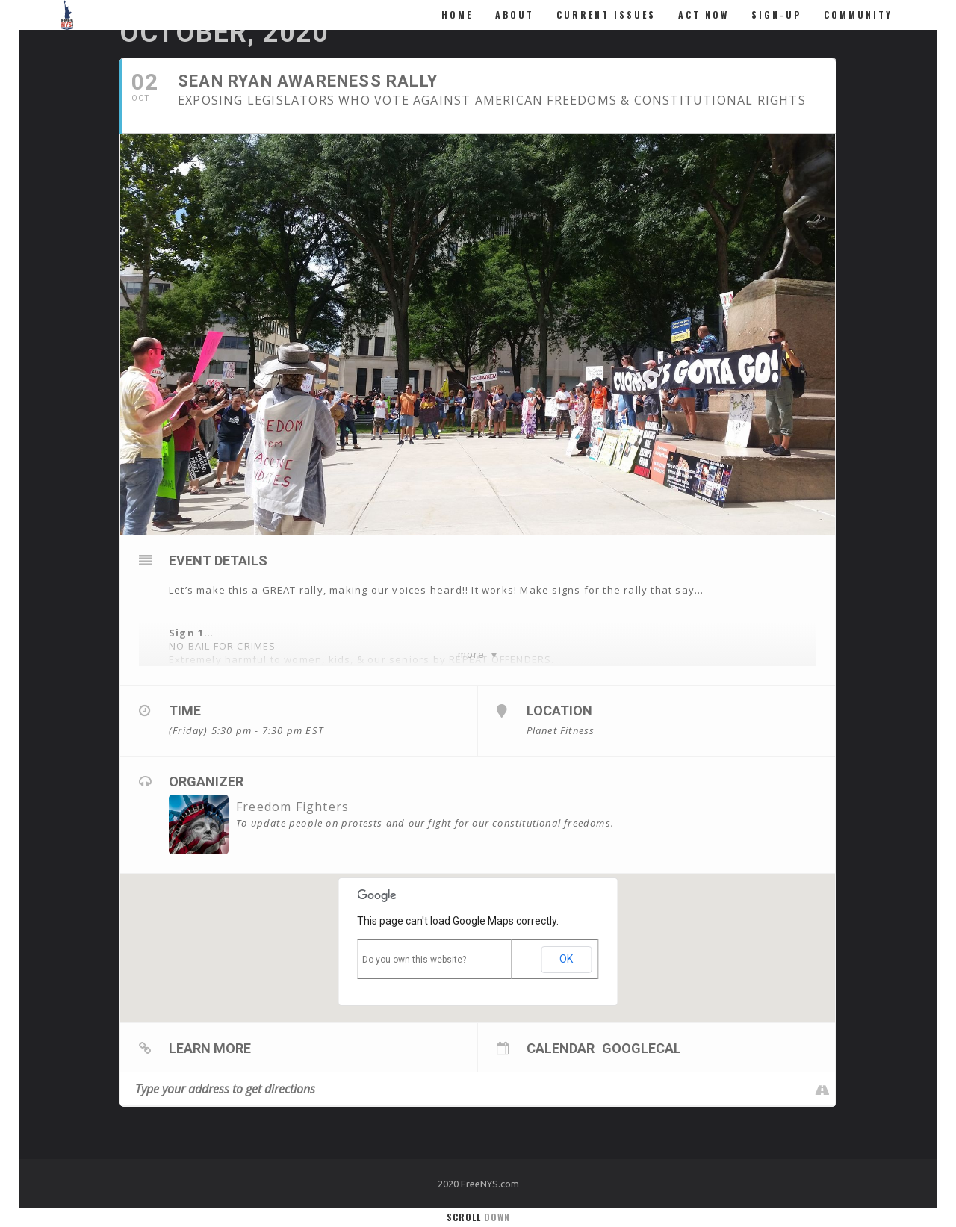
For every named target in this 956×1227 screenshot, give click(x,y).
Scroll (478, 1217)
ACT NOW (703, 14)
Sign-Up (776, 14)
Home (457, 14)
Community (858, 14)
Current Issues (606, 14)
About (514, 14)
